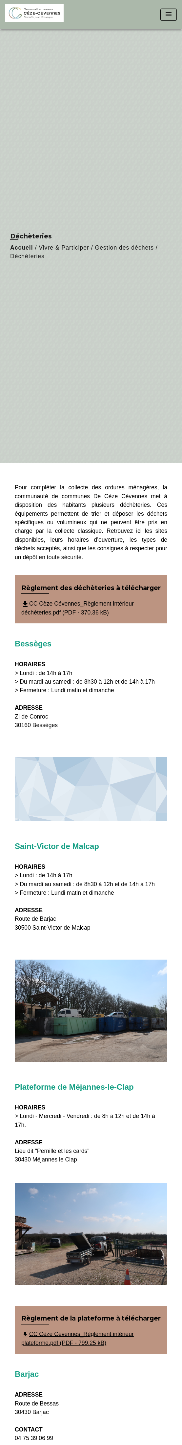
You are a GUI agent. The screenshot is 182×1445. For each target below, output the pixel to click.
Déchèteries (27, 256)
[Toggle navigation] (168, 15)
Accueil (21, 247)
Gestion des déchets (124, 247)
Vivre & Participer (64, 247)
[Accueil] (34, 14)
